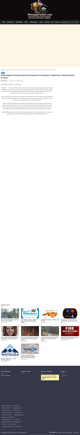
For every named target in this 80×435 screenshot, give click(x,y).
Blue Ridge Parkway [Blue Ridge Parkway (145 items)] (6, 410)
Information (10, 22)
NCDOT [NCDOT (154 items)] (17, 419)
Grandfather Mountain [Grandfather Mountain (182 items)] (19, 414)
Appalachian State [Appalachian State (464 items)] (6, 405)
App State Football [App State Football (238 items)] (6, 408)
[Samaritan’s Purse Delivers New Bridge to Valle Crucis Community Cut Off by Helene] (50, 331)
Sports (41, 22)
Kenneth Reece (5, 80)
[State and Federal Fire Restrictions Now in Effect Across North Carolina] (70, 331)
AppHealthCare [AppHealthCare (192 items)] (16, 405)
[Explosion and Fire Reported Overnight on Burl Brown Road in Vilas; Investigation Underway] (30, 331)
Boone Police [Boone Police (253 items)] (16, 410)
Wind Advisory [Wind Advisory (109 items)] (18, 426)
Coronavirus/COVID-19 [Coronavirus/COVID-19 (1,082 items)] (7, 412)
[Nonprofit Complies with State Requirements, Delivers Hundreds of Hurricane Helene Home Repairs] (30, 349)
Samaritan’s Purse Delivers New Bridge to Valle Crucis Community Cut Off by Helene (50, 339)
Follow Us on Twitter (25, 371)
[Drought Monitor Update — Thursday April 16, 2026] (50, 313)
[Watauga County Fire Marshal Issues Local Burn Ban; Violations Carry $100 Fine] (70, 313)
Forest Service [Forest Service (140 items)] (18, 412)
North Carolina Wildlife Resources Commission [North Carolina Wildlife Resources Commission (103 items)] (11, 421)
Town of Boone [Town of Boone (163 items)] (12, 424)
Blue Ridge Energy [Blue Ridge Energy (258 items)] (17, 408)
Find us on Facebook (5, 375)
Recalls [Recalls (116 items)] (4, 424)
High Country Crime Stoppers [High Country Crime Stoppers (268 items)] (8, 417)
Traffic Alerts (76, 432)
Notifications (33, 22)
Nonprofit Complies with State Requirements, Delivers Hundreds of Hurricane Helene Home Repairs (28, 356)
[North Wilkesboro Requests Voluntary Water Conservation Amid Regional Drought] (30, 313)
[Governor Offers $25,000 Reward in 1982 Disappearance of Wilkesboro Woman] (10, 331)
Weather (47, 22)
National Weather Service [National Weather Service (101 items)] (7, 419)
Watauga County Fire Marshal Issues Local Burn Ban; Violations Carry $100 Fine (69, 321)
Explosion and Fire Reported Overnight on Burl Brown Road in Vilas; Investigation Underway (30, 339)
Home (3, 22)
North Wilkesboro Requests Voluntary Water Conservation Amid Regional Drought (29, 321)
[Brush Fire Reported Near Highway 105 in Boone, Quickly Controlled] (10, 313)
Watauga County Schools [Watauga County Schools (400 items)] (7, 426)
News (26, 22)
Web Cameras (19, 22)
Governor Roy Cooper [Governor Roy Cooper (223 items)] (7, 414)
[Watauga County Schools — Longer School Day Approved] (10, 350)
